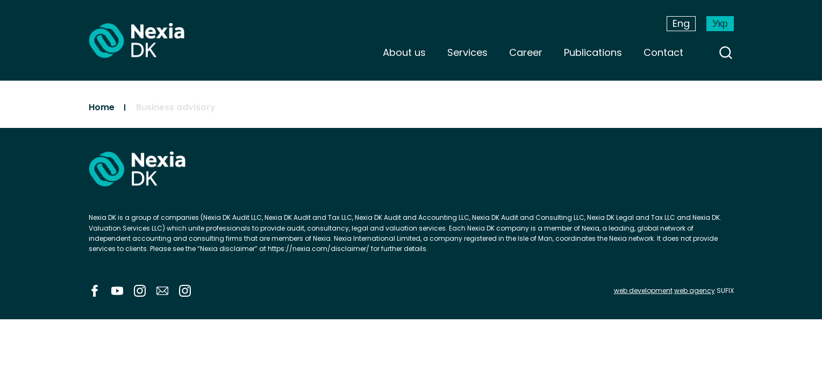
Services (467, 52)
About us (404, 52)
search (725, 52)
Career (525, 52)
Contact (663, 52)
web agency (694, 290)
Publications (593, 52)
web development (643, 290)
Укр (720, 23)
